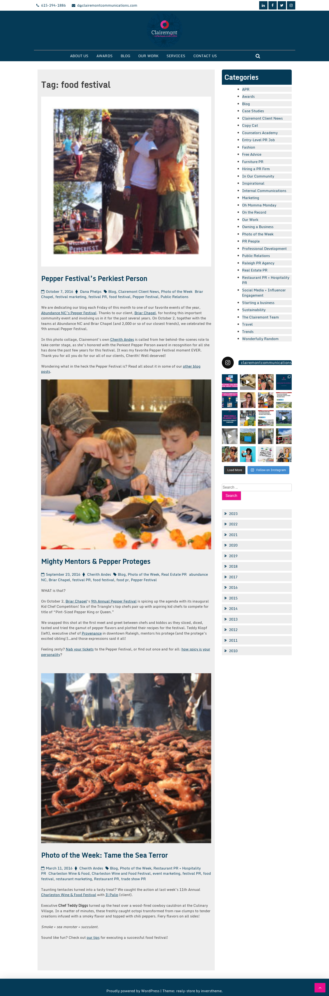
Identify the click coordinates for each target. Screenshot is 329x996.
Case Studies (253, 111)
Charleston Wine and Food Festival (121, 873)
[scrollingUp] (320, 987)
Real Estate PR (174, 574)
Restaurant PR (106, 879)
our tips (93, 937)
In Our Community (258, 176)
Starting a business (258, 302)
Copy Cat (250, 125)
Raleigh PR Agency (258, 263)
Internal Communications (264, 190)
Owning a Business (257, 226)
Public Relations (174, 296)
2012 (233, 629)
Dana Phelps (90, 291)
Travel (247, 324)
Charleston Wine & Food (69, 873)
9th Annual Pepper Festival (114, 601)
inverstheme (211, 991)
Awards (104, 56)
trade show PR (133, 879)
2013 (233, 619)
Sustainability (254, 310)
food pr (122, 580)
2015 (233, 598)
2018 (233, 566)
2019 (233, 556)
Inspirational (253, 183)
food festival (119, 296)
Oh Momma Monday (259, 205)
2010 (233, 651)
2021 (233, 535)
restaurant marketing (74, 879)
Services (176, 56)
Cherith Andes (122, 339)
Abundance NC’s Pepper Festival (68, 313)
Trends (247, 331)
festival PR (97, 296)
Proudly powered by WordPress (133, 991)
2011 (233, 640)
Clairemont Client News (138, 291)
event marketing (166, 873)
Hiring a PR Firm (256, 169)
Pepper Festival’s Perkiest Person (94, 278)
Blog (125, 56)
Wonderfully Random (260, 338)
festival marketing (70, 296)
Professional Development (264, 248)
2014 (233, 608)
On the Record (254, 212)
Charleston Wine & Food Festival (68, 895)
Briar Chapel (145, 313)
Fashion (248, 147)
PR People (251, 241)
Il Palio (111, 895)
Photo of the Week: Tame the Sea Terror (104, 855)
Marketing (250, 198)
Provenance (92, 633)
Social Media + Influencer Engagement (264, 292)
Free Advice (251, 154)
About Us (79, 56)
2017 (233, 577)
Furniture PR (252, 161)
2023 (233, 513)
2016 (233, 587)
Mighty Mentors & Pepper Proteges (95, 561)
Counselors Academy (260, 133)
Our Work (148, 56)
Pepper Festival (145, 296)
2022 (233, 524)
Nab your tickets (80, 649)
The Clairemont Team (260, 317)
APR (245, 89)
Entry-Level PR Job (258, 140)
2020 (233, 545)
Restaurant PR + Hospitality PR (265, 280)
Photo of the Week (176, 291)
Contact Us (205, 56)
